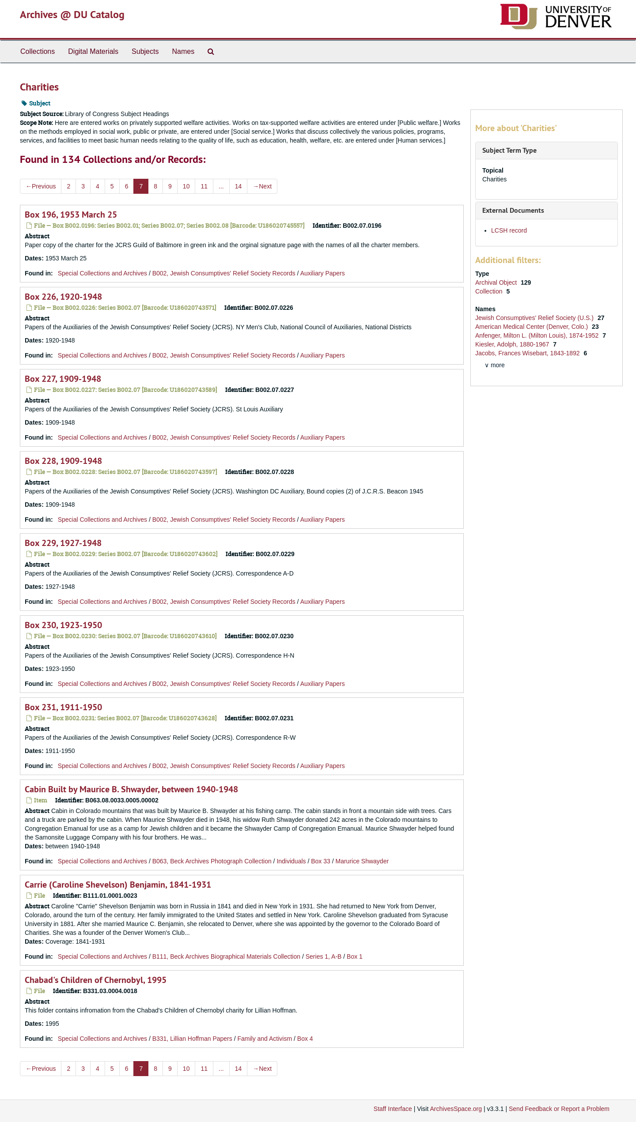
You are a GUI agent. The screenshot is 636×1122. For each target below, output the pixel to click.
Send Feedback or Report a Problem (559, 1108)
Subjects (145, 51)
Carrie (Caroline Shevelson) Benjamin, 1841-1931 (118, 884)
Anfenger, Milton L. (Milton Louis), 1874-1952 (537, 335)
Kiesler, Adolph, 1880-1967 (513, 344)
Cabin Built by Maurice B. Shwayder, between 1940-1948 (131, 789)
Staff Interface (393, 1108)
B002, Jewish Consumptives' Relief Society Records (223, 273)
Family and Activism (264, 1038)
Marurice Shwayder (362, 861)
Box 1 (355, 956)
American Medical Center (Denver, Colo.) (532, 326)
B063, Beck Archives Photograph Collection (212, 861)
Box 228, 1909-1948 (63, 461)
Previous (41, 186)
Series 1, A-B (324, 956)
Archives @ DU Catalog (72, 14)
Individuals (291, 861)
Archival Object (497, 282)
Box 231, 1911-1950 (63, 707)
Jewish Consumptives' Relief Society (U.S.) (535, 317)
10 (186, 186)
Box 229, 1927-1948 (63, 543)
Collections (37, 51)
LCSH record (509, 230)
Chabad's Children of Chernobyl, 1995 (96, 980)
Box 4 (305, 1038)
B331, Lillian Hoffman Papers (192, 1038)
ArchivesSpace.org (456, 1108)
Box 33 (320, 861)
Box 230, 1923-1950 (63, 625)
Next (262, 186)
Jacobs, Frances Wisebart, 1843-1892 (528, 353)
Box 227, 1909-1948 (63, 378)
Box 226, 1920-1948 (63, 296)
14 (238, 186)
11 (204, 186)
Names (183, 51)
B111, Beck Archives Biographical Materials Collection (226, 956)
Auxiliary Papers (322, 273)
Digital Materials (93, 51)
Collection (489, 291)
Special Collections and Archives (102, 273)
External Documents (513, 210)
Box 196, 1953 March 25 (71, 214)
